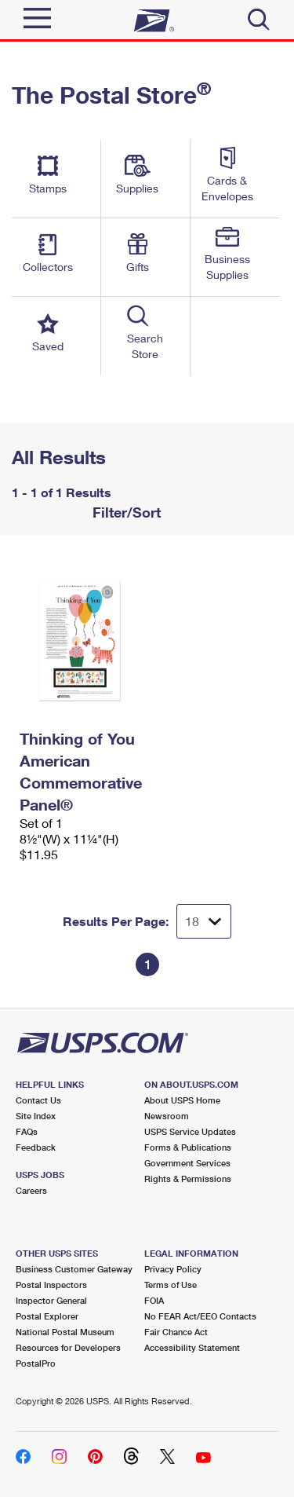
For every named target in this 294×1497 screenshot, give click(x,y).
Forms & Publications (187, 1147)
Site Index (36, 1116)
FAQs (27, 1131)
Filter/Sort (125, 512)
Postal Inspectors (51, 1284)
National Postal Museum (65, 1332)
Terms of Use (170, 1284)
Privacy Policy (172, 1269)
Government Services (187, 1163)
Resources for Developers (68, 1347)
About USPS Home (182, 1100)
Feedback (36, 1147)
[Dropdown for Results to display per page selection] (203, 921)
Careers (31, 1190)
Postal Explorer (47, 1316)
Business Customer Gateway (74, 1269)
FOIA (154, 1300)
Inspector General (51, 1300)
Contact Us (38, 1100)
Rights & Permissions (187, 1178)
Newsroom (166, 1116)
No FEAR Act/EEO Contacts (200, 1316)
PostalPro (36, 1363)
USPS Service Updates (190, 1131)
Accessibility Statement (192, 1347)
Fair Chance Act (176, 1332)
